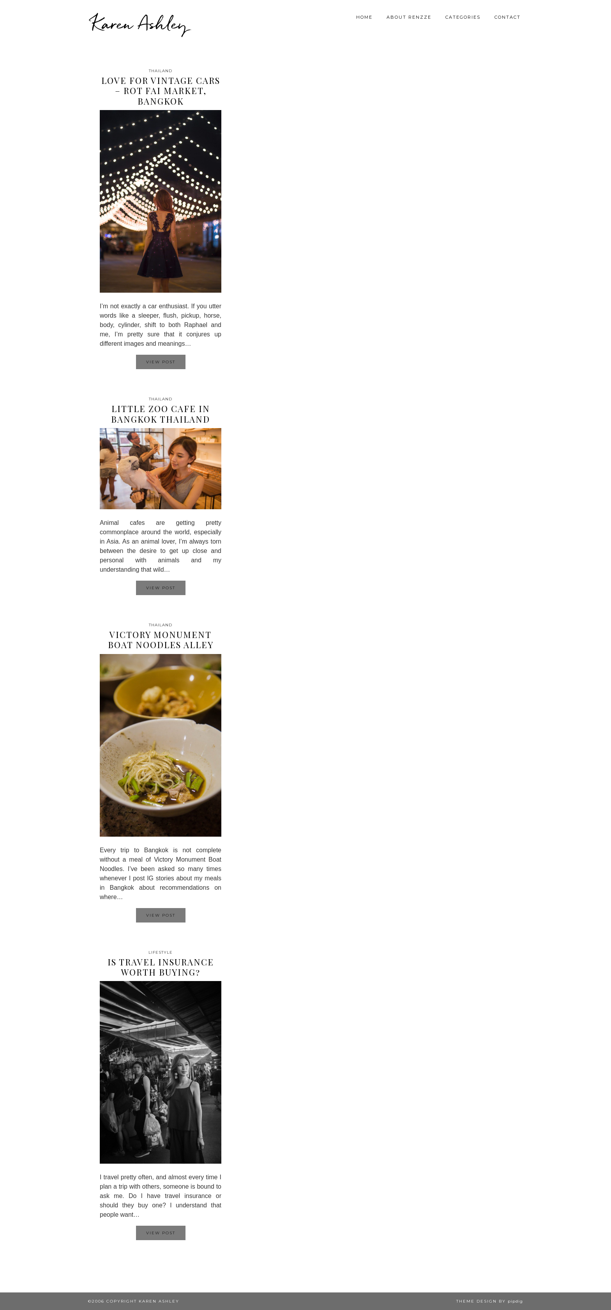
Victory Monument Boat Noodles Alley (161, 640)
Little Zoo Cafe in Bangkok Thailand (160, 414)
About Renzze (409, 17)
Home (364, 17)
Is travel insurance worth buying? (161, 967)
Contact (507, 17)
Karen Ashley (139, 23)
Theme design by (489, 1301)
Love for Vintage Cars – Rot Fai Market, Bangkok (160, 91)
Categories (462, 17)
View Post (160, 361)
